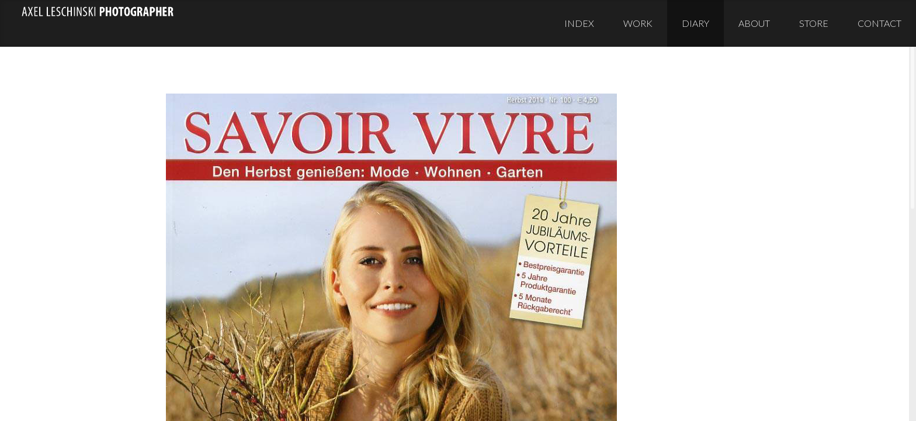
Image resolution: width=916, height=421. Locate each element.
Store (813, 23)
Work (638, 23)
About (754, 23)
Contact (879, 23)
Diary (695, 23)
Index (579, 23)
